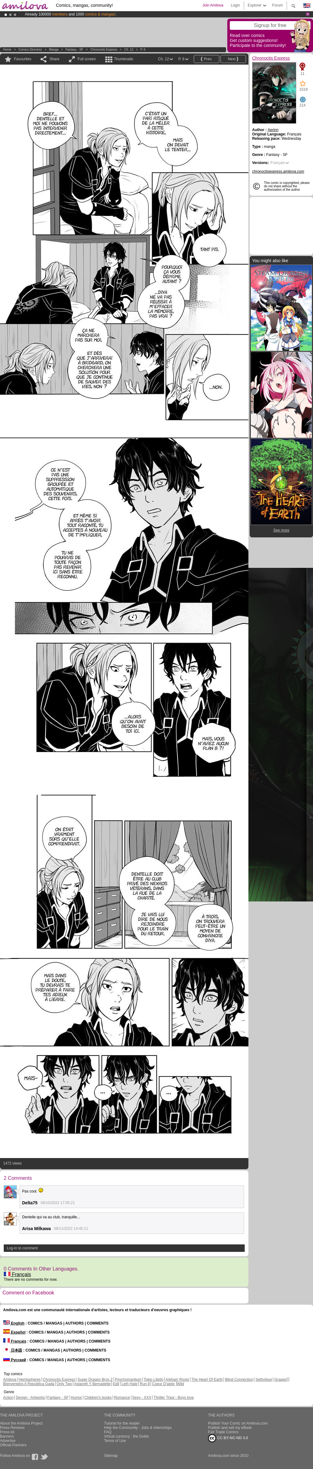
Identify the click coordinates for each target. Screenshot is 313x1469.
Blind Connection (239, 1379)
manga (54, 49)
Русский (14, 1360)
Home (7, 49)
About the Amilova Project (21, 1423)
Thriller (159, 1397)
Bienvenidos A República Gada (28, 1384)
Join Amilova (212, 5)
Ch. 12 (128, 49)
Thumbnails (123, 59)
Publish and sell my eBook (230, 1428)
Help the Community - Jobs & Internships (138, 1428)
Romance (122, 1397)
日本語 (12, 1350)
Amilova (9, 1379)
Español (14, 1332)
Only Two (64, 1384)
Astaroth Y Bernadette (92, 1384)
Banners (7, 1436)
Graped (280, 1379)
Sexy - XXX (141, 1397)
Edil (116, 1384)
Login (235, 5)
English (14, 1323)
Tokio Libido (153, 1379)
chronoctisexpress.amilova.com (278, 171)
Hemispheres (30, 1379)
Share (54, 59)
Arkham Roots (177, 1379)
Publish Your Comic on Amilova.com (238, 1423)
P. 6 (143, 49)
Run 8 (145, 1384)
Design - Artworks (30, 1397)
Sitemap (111, 1455)
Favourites (22, 59)
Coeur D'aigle (164, 1384)
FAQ (107, 1432)
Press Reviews (12, 1428)
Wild (180, 1384)
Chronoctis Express (103, 49)
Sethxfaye (264, 1379)
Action (8, 1397)
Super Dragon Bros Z (94, 1379)
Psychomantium (128, 1379)
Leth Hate (129, 1384)
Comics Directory (30, 49)
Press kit (7, 1432)
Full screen (87, 59)
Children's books (97, 1397)
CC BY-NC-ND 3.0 (228, 1438)
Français (17, 1274)
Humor (76, 1397)
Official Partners (13, 1445)
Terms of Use (115, 1441)
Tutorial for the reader (122, 1423)
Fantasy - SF (74, 49)
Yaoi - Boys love (180, 1397)
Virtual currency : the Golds (126, 1436)
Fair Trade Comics (223, 1432)
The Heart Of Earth (207, 1379)
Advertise (8, 1441)
